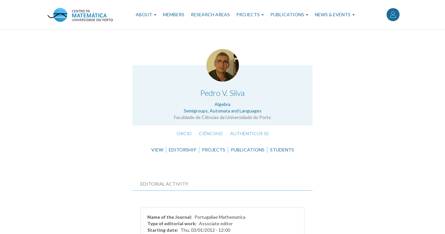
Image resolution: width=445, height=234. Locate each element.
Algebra (222, 104)
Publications (289, 14)
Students (282, 149)
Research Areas (210, 14)
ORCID (184, 133)
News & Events (335, 14)
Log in (393, 14)
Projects (250, 14)
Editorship (182, 149)
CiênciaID (211, 133)
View (157, 149)
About (146, 14)
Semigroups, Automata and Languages (223, 110)
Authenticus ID (249, 133)
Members (173, 14)
